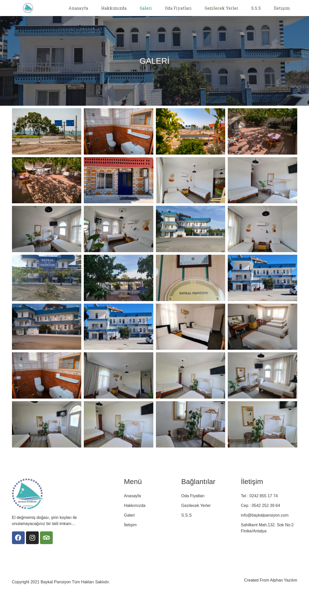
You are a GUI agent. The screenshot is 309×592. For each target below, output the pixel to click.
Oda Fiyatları (178, 8)
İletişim (282, 8)
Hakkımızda (114, 8)
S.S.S (256, 8)
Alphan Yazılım (283, 580)
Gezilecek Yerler (221, 8)
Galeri (146, 8)
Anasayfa (78, 8)
